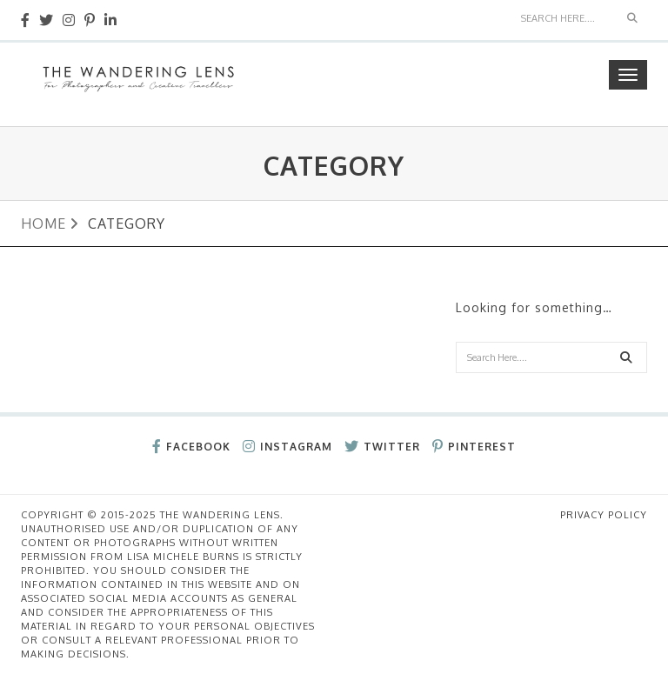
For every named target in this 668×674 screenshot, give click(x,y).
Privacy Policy (603, 515)
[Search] (565, 18)
